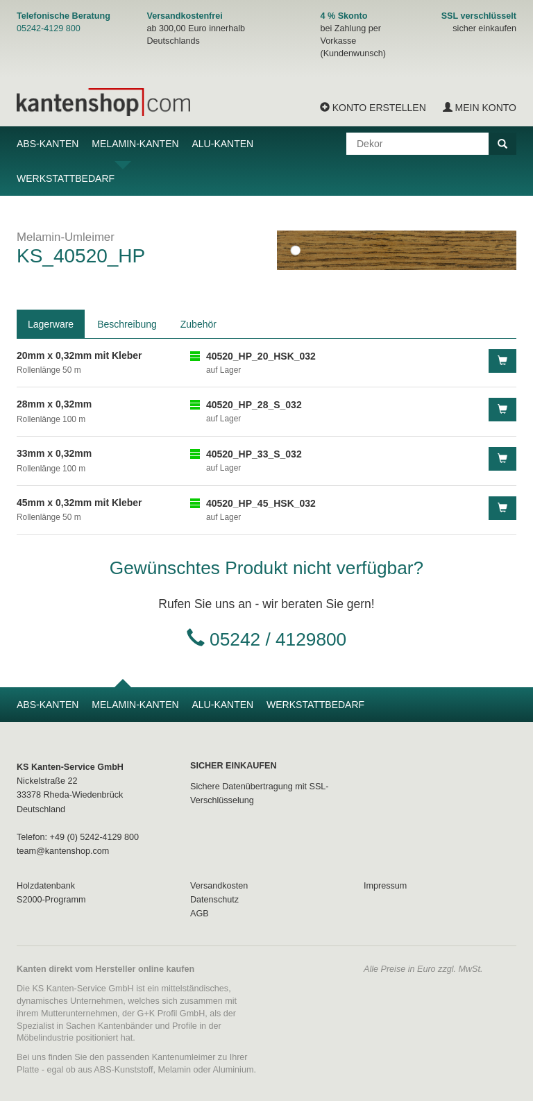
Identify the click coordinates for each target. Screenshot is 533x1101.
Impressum (385, 886)
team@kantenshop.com (63, 851)
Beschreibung (127, 324)
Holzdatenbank (46, 886)
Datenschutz (214, 900)
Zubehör (198, 324)
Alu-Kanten (222, 143)
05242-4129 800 (49, 28)
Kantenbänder (125, 1026)
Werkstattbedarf (66, 178)
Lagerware (51, 324)
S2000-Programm (51, 900)
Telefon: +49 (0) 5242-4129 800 (78, 837)
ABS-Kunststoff (123, 1070)
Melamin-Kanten (135, 143)
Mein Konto (479, 107)
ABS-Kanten (47, 143)
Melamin (175, 1070)
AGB (199, 913)
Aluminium (233, 1070)
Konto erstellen (373, 107)
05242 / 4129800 (278, 639)
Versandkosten (219, 886)
